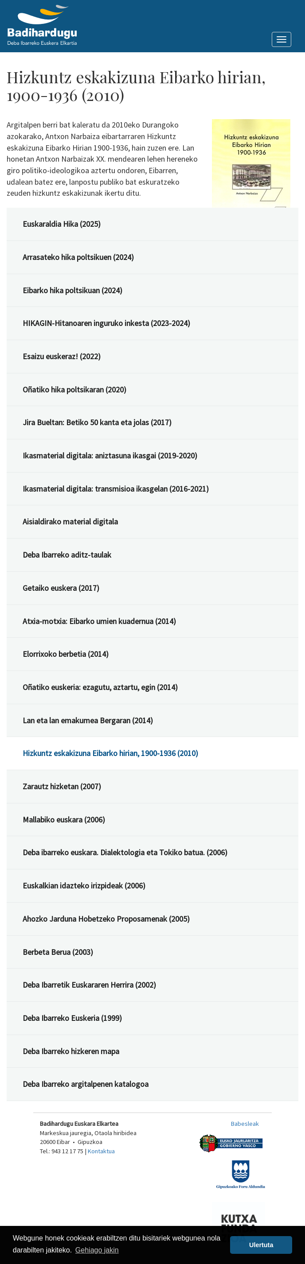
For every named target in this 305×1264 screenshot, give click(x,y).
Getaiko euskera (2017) (61, 588)
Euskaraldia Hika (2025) (62, 224)
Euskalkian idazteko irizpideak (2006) (84, 885)
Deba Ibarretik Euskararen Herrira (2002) (89, 985)
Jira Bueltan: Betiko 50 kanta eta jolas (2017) (97, 422)
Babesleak (245, 1124)
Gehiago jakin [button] (97, 1250)
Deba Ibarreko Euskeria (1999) (72, 1018)
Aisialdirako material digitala (70, 521)
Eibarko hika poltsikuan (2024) (72, 290)
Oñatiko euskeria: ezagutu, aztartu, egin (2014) (100, 687)
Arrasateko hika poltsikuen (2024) (78, 257)
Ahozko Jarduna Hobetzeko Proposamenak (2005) (106, 919)
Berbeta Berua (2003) (58, 952)
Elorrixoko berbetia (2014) (66, 654)
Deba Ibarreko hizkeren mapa (71, 1051)
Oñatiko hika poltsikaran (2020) (74, 389)
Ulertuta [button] (261, 1244)
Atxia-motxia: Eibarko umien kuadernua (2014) (99, 621)
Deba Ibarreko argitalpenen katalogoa (86, 1084)
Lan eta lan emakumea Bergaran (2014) (88, 720)
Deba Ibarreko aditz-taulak (67, 555)
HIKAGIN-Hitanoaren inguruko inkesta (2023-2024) (106, 323)
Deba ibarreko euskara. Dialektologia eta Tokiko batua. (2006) (125, 852)
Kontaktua (101, 1151)
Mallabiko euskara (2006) (64, 819)
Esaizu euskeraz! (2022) (62, 356)
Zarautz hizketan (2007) (62, 786)
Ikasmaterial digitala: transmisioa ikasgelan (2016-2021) (116, 489)
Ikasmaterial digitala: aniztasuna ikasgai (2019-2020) (110, 455)
